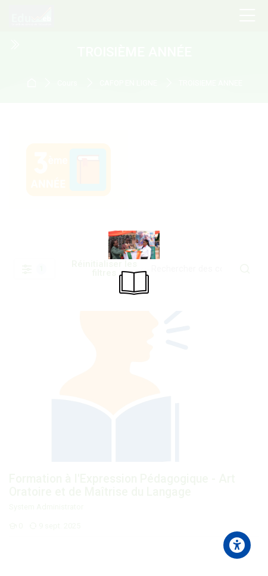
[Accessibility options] (237, 545)
